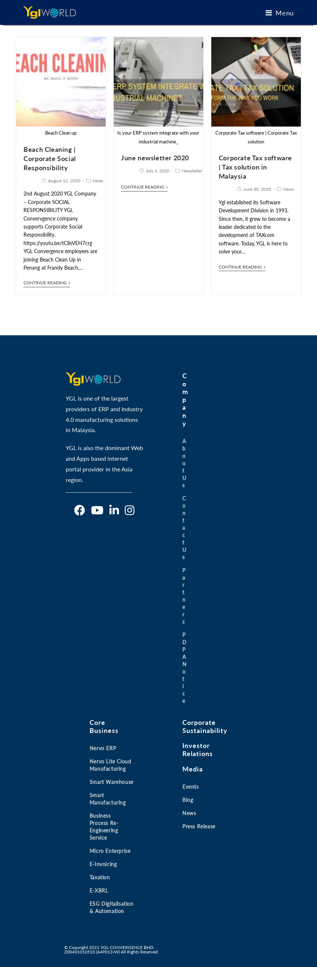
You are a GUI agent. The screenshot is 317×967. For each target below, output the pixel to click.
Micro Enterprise (110, 851)
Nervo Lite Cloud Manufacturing (110, 765)
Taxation (100, 877)
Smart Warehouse (112, 782)
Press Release (198, 826)
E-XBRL (99, 890)
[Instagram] (129, 510)
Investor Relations (197, 749)
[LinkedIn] (114, 510)
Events (190, 787)
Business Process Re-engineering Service (104, 827)
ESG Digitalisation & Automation (112, 907)
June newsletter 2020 (155, 158)
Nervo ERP (103, 748)
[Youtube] (97, 510)
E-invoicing (103, 864)
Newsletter (192, 171)
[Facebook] (79, 510)
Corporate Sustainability (204, 726)
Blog (187, 800)
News (97, 180)
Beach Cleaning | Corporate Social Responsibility (49, 158)
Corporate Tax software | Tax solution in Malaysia (255, 167)
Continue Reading (46, 282)
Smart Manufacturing (108, 799)
